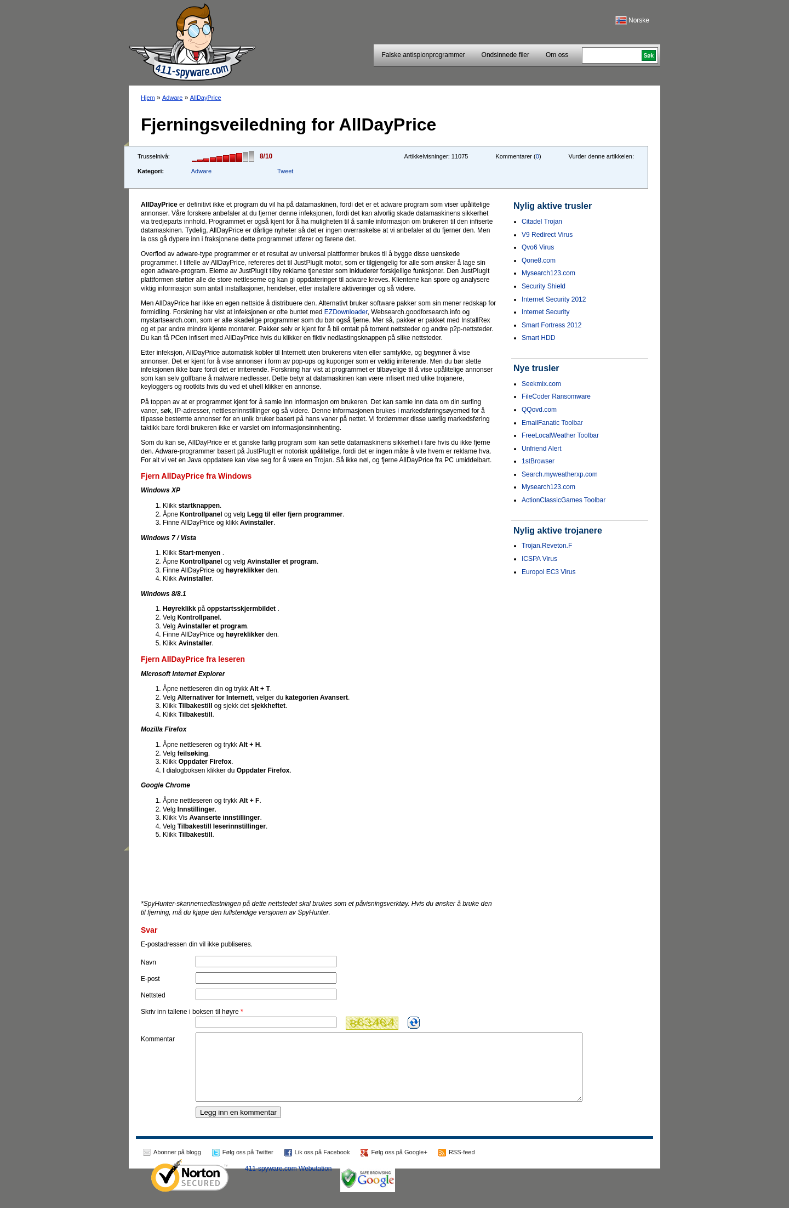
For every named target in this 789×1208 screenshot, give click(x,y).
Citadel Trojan (542, 221)
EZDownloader (346, 312)
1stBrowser (538, 461)
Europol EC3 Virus (549, 572)
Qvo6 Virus (538, 247)
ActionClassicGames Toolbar (563, 500)
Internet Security (545, 312)
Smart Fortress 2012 (551, 325)
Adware (172, 97)
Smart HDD (538, 338)
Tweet (285, 171)
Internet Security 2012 (554, 299)
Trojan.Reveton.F (547, 545)
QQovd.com (539, 409)
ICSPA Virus (539, 559)
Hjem (148, 97)
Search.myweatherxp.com (560, 474)
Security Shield (543, 286)
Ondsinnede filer (505, 55)
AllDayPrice (205, 97)
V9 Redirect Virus (547, 235)
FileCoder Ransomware (556, 396)
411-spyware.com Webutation (288, 1182)
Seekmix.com (541, 384)
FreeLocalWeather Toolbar (560, 435)
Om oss (557, 55)
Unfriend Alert (542, 448)
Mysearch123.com (548, 273)
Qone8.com (539, 260)
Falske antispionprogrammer (423, 55)
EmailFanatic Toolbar (552, 423)
